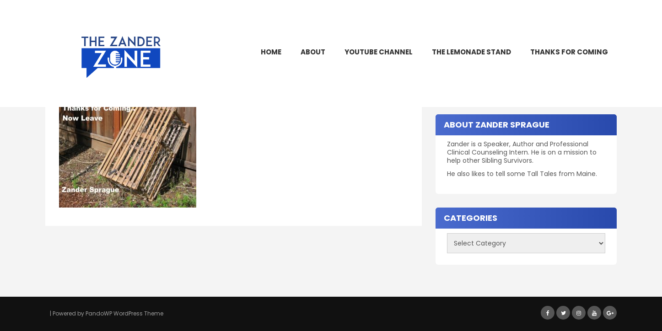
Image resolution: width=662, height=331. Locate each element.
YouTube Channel (378, 52)
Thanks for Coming (569, 52)
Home (271, 52)
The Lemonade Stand (471, 52)
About (313, 52)
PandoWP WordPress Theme (124, 313)
